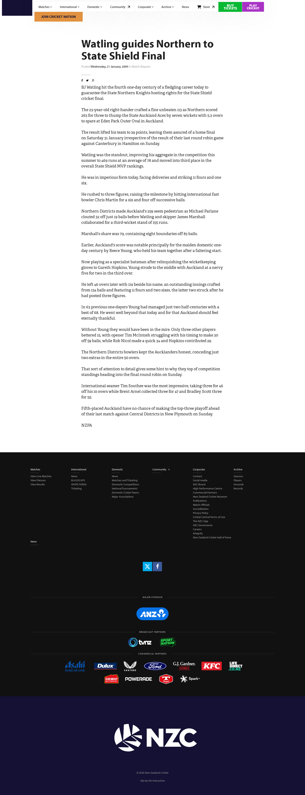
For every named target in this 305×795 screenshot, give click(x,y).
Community (120, 7)
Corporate (145, 7)
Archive (167, 7)
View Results (38, 484)
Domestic (94, 7)
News (185, 7)
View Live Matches (41, 476)
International (69, 7)
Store (205, 7)
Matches (45, 7)
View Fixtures (38, 480)
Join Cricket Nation (58, 16)
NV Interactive (157, 780)
